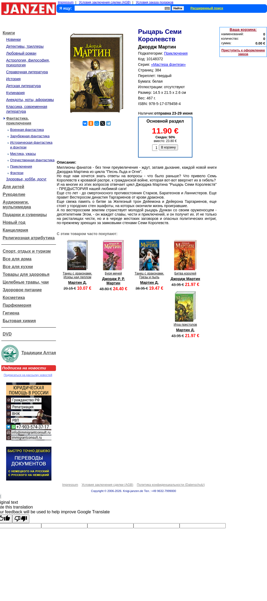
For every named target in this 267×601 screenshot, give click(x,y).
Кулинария (15, 93)
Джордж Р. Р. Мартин (113, 281)
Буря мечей (113, 273)
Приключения (21, 166)
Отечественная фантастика (32, 160)
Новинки (13, 39)
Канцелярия (15, 230)
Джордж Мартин (185, 279)
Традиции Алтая (38, 352)
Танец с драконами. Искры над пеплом (77, 275)
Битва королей (185, 273)
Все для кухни (18, 266)
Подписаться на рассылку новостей (28, 375)
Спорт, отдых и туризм (27, 251)
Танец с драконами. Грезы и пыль (149, 275)
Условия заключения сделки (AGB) (105, 2)
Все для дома (17, 259)
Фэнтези (16, 173)
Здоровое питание (22, 290)
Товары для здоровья (26, 274)
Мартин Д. (77, 282)
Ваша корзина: (243, 29)
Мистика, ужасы (23, 154)
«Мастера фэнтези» (168, 64)
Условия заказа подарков (154, 2)
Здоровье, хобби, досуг (26, 179)
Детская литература (23, 86)
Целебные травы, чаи (26, 282)
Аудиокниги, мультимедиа (17, 204)
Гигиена (11, 313)
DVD (7, 334)
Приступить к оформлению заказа (243, 52)
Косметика (14, 297)
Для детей (13, 186)
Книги (9, 33)
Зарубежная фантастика (30, 136)
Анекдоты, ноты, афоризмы (30, 100)
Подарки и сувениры (25, 214)
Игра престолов (185, 324)
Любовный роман (21, 53)
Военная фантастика (27, 130)
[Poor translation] (20, 518)
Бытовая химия (19, 320)
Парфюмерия (17, 305)
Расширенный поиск (207, 8)
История (13, 79)
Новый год (14, 222)
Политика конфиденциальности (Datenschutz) (171, 485)
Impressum (66, 2)
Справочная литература (27, 72)
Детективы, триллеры (25, 46)
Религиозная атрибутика (29, 238)
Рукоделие (14, 194)
